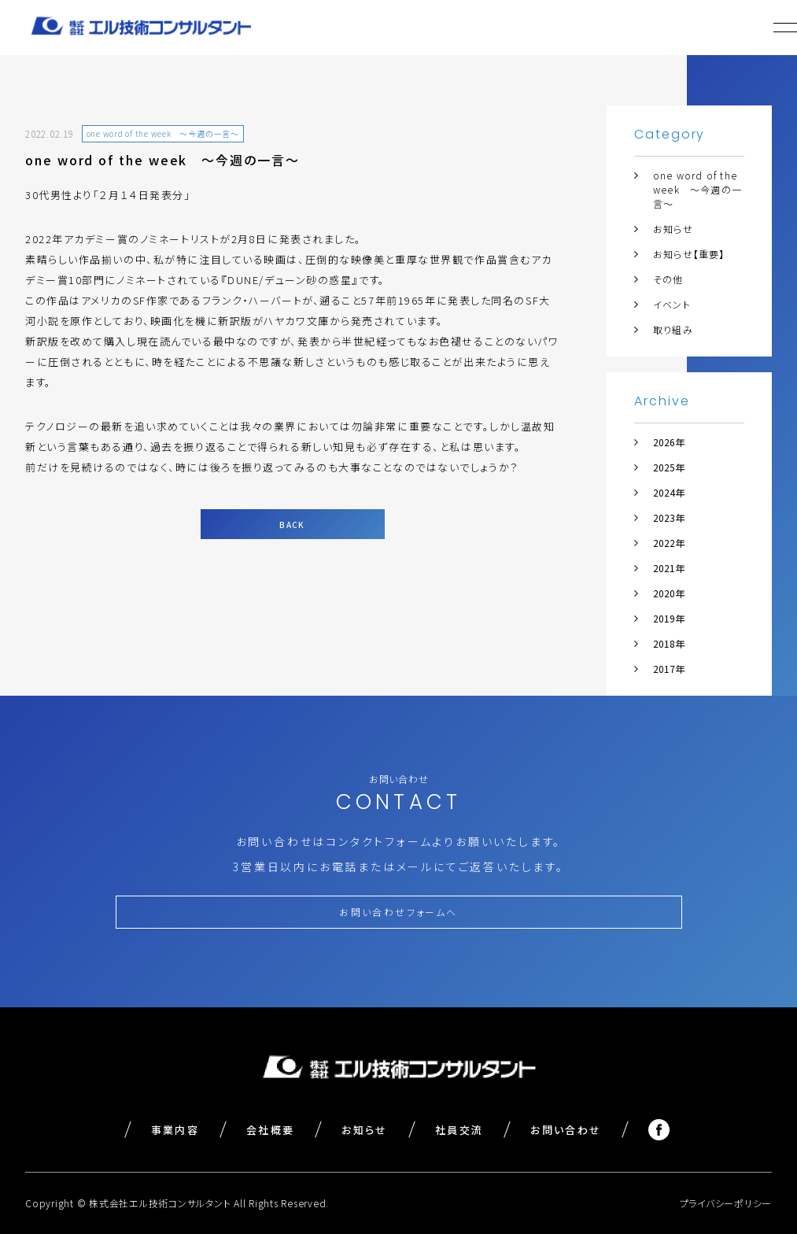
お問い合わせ (565, 1129)
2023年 (668, 517)
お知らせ (673, 228)
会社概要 (270, 1129)
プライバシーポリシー (726, 1203)
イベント (672, 304)
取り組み (673, 329)
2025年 (668, 467)
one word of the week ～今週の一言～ (697, 189)
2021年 (668, 568)
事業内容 (175, 1129)
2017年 (668, 668)
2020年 (668, 593)
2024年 (668, 492)
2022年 (668, 542)
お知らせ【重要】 (689, 253)
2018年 (668, 643)
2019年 (668, 618)
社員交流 (459, 1129)
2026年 (668, 442)
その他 (668, 279)
